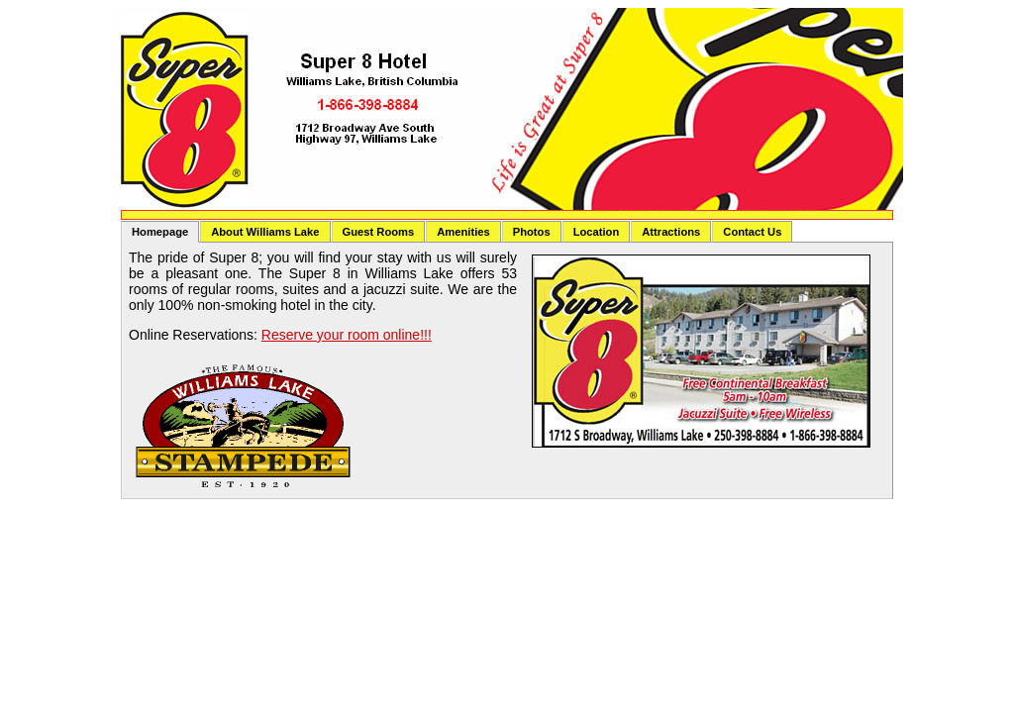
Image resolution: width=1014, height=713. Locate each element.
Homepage (160, 232)
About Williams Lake (265, 232)
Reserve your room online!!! (346, 335)
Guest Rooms (379, 232)
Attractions (671, 232)
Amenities (463, 232)
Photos (532, 232)
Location (596, 232)
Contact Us (752, 232)
